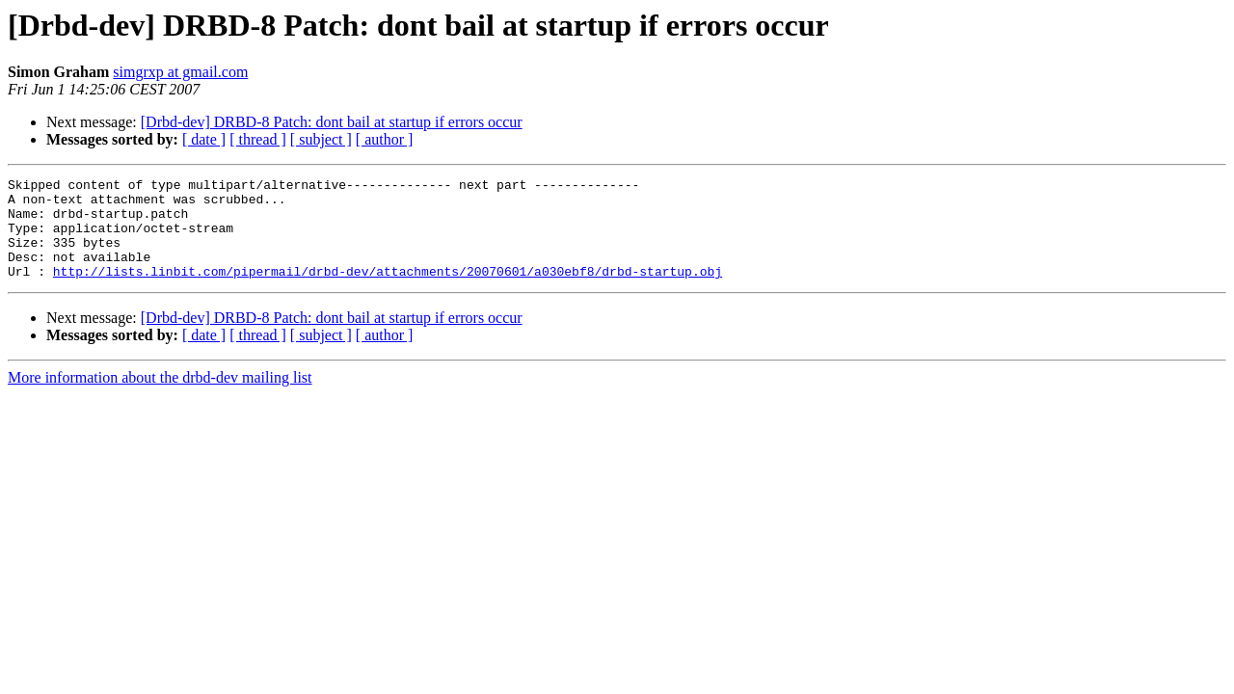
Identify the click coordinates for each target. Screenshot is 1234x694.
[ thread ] (257, 139)
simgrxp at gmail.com (180, 72)
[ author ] (385, 139)
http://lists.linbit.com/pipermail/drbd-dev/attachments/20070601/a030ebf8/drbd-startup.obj (387, 291)
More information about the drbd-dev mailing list (160, 397)
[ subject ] (321, 139)
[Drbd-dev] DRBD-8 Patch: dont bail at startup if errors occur (332, 122)
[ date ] (204, 139)
